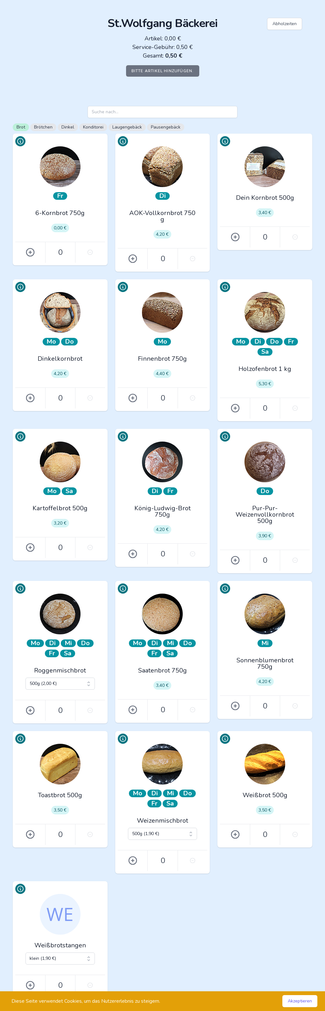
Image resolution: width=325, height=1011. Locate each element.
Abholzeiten (284, 24)
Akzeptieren (300, 1001)
